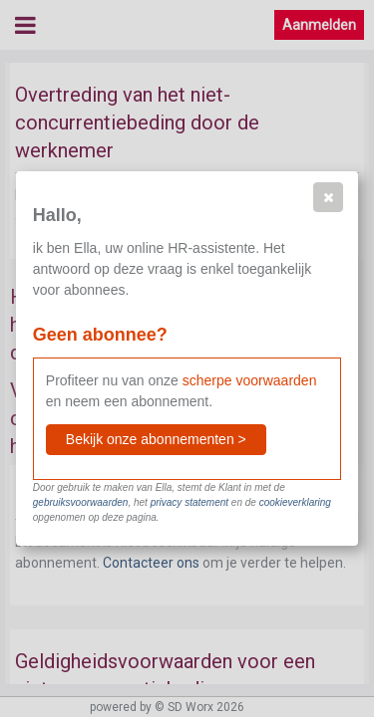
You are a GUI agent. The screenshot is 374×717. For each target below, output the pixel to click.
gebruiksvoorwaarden (81, 502)
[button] (328, 197)
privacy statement (189, 502)
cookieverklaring (295, 502)
